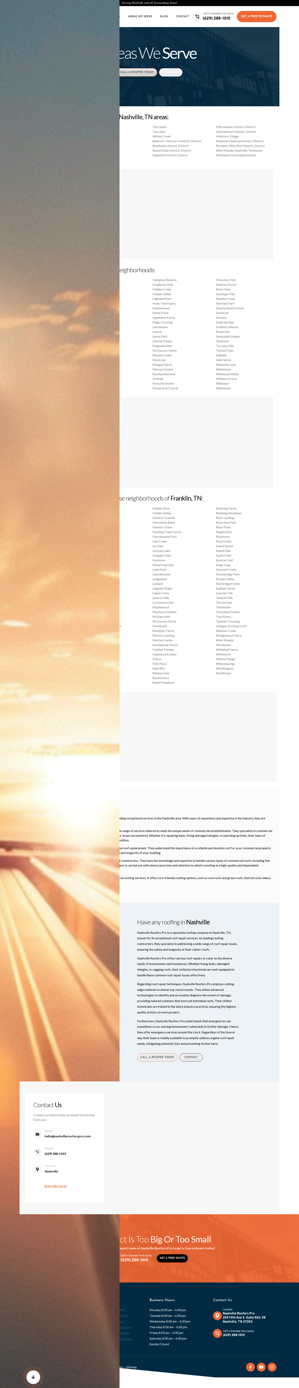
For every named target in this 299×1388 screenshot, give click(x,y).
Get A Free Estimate (256, 16)
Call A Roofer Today (135, 73)
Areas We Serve (140, 16)
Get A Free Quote (172, 1263)
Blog (164, 16)
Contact (182, 16)
